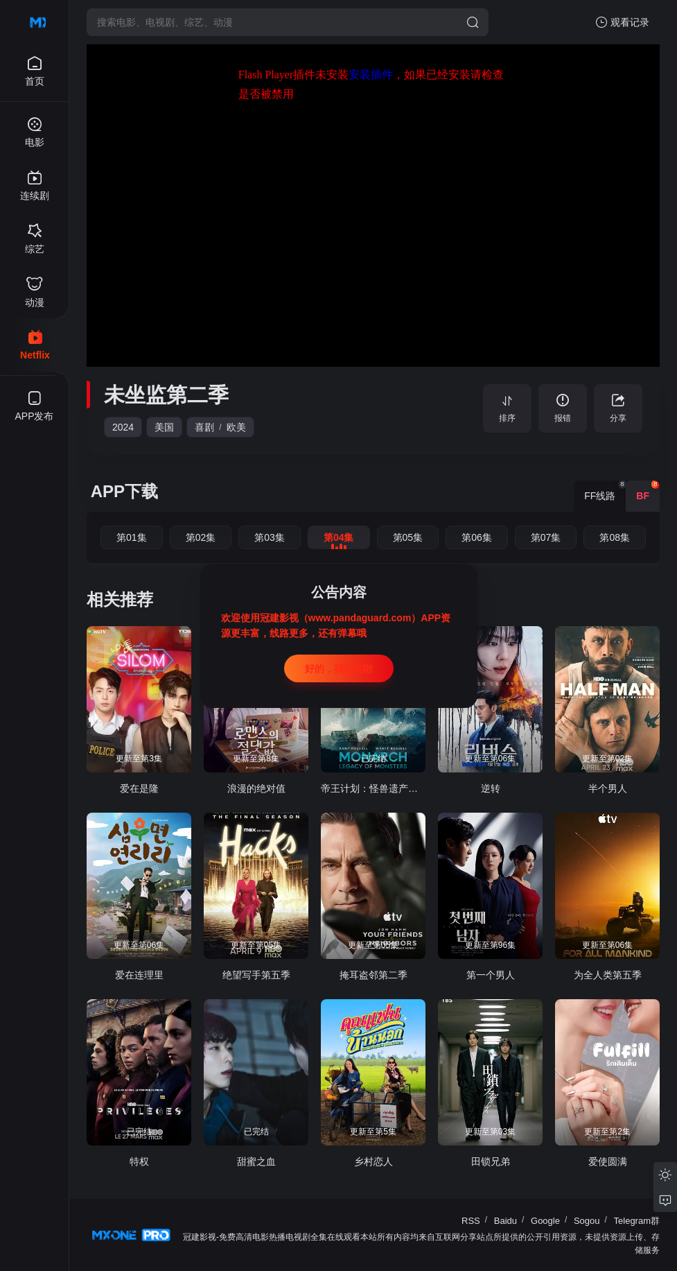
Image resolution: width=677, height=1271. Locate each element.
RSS (470, 1221)
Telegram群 (637, 1221)
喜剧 (204, 427)
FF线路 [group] (605, 491)
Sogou (587, 1221)
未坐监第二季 (166, 394)
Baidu (505, 1221)
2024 (123, 427)
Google (545, 1221)
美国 (164, 427)
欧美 (236, 427)
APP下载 (124, 491)
